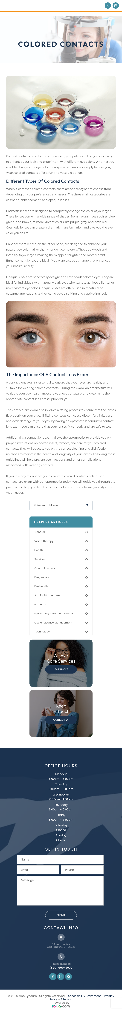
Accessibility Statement (84, 996)
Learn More (61, 669)
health (38, 550)
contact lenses (44, 568)
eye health (41, 586)
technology (42, 631)
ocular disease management (53, 622)
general (39, 532)
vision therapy (43, 541)
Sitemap (67, 999)
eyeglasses (41, 577)
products (40, 604)
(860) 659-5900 (61, 968)
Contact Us (61, 720)
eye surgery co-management (53, 613)
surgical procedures (47, 595)
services (39, 559)
